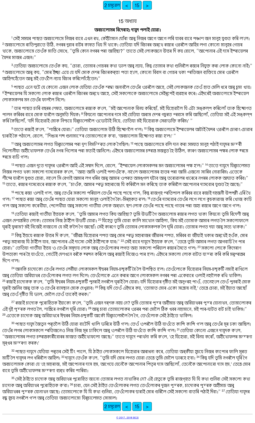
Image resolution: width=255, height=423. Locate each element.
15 (137, 5)
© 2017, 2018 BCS (127, 417)
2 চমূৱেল (112, 5)
